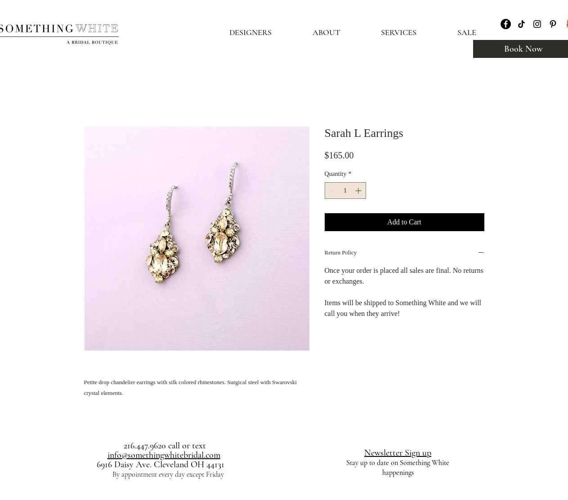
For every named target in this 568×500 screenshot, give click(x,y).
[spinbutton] (345, 190)
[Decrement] (331, 190)
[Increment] (359, 190)
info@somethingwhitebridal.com (163, 455)
